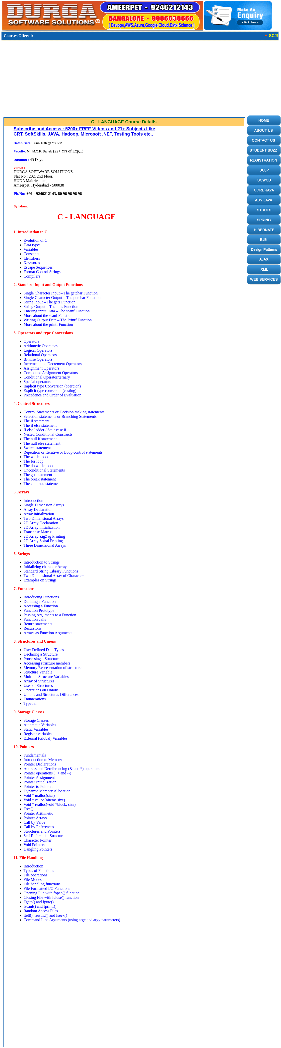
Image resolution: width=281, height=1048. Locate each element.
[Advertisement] (123, 80)
